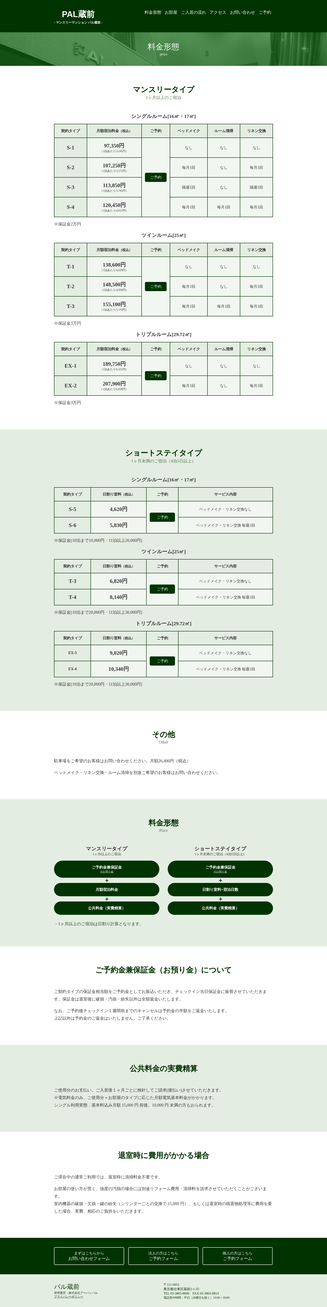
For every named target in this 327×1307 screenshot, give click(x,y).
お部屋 (148, 16)
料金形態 (126, 16)
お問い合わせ (235, 16)
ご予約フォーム (163, 1256)
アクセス (205, 16)
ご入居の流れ (175, 16)
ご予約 (263, 16)
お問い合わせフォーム (89, 1256)
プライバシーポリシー (68, 1296)
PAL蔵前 (78, 16)
